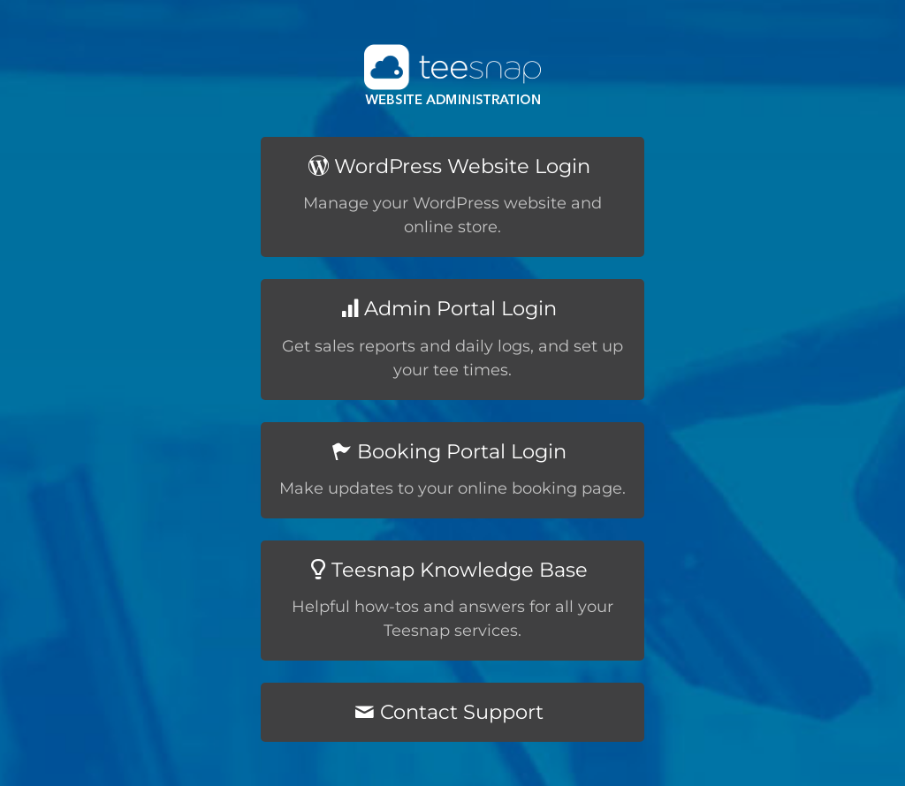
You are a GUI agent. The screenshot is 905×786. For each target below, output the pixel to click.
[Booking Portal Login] (452, 470)
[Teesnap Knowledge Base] (452, 600)
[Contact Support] (452, 712)
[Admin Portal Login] (452, 339)
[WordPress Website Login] (452, 197)
